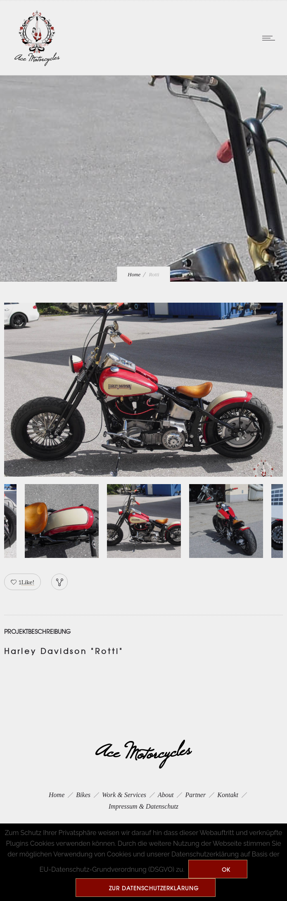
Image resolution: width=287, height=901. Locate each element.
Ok (226, 869)
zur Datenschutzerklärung (154, 888)
